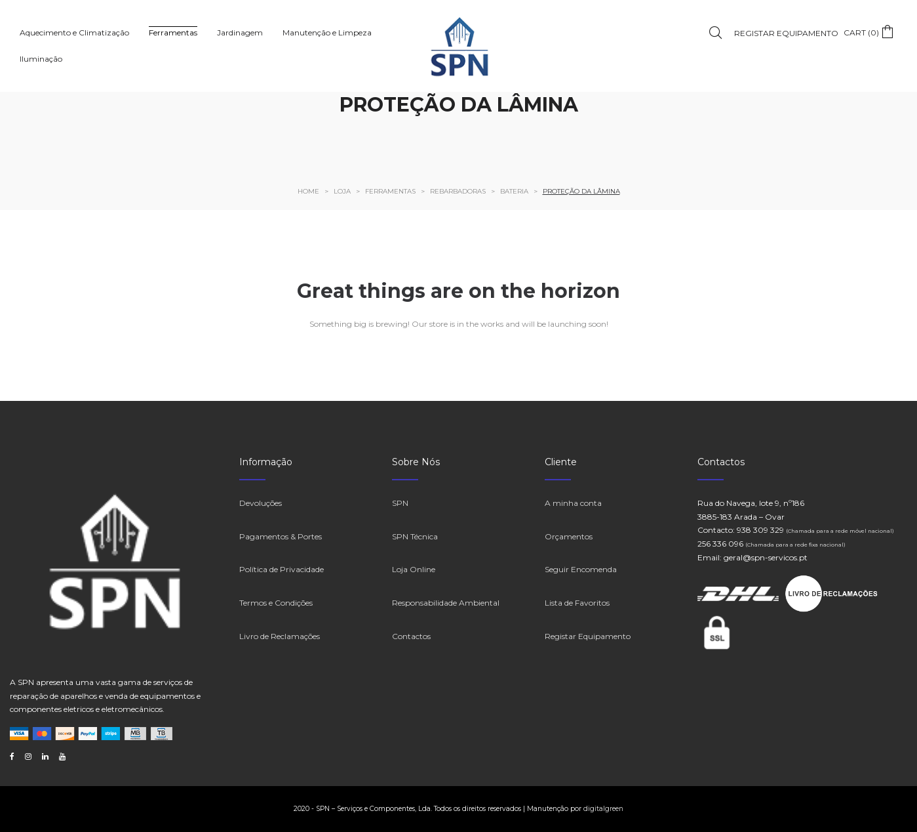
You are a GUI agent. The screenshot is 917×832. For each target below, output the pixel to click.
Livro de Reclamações (279, 636)
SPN (400, 503)
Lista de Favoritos (577, 603)
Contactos (411, 636)
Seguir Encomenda (581, 569)
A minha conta (573, 503)
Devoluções (260, 503)
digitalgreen (603, 808)
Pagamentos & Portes (280, 536)
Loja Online (413, 569)
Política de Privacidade (281, 569)
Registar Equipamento (588, 636)
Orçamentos (569, 536)
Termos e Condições (276, 603)
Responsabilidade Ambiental (445, 603)
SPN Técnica (415, 536)
